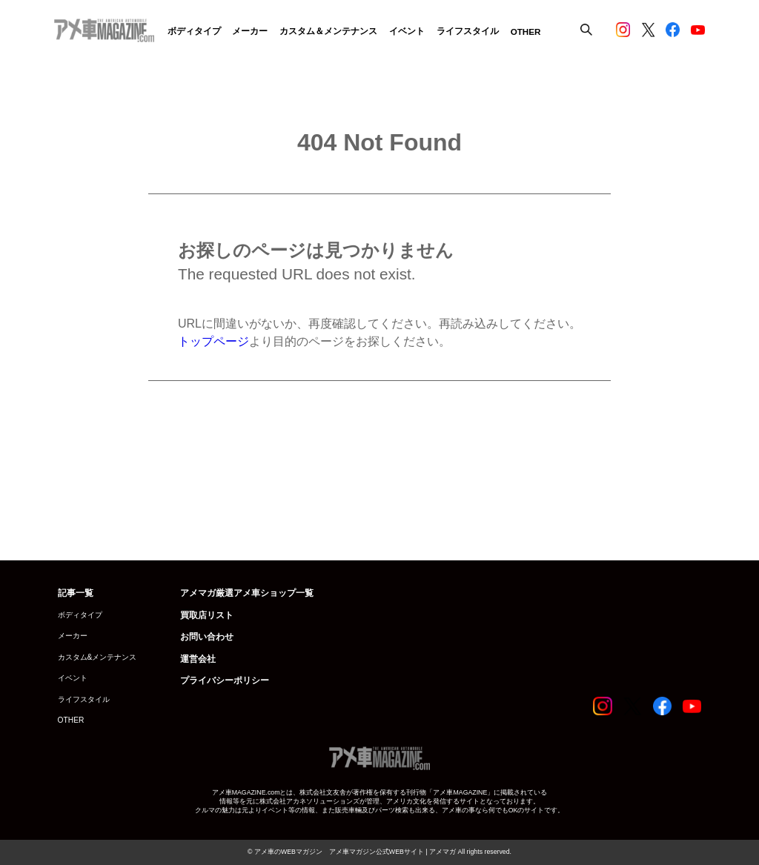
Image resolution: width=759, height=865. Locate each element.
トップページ (213, 341)
